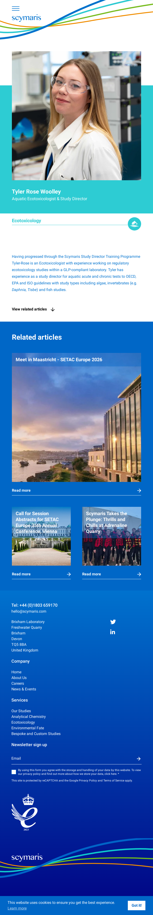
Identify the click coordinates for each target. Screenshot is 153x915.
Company (20, 661)
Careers (17, 683)
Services (19, 700)
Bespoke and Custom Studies (36, 733)
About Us (19, 677)
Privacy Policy (88, 780)
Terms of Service (113, 780)
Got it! (137, 905)
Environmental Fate (27, 728)
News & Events (23, 689)
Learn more (17, 908)
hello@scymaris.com (28, 611)
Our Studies (21, 711)
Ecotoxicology (23, 722)
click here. (111, 774)
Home (16, 672)
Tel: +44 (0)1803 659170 (34, 605)
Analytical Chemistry (28, 716)
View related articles (33, 309)
